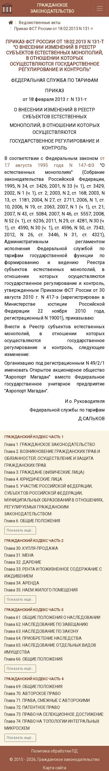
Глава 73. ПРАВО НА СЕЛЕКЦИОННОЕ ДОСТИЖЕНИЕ (53, 714)
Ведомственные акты (39, 22)
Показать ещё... (20, 530)
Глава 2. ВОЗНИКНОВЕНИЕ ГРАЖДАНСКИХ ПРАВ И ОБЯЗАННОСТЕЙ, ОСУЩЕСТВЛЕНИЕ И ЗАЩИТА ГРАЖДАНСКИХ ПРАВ (52, 458)
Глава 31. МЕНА (19, 555)
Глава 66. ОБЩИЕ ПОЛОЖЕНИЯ (33, 659)
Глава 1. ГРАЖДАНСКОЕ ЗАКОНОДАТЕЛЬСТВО (49, 444)
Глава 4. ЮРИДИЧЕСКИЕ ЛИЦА (33, 479)
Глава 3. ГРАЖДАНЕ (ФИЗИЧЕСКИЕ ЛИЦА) (44, 472)
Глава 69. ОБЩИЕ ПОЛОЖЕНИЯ (33, 686)
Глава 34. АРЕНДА (21, 583)
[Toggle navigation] (100, 8)
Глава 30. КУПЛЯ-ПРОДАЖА (31, 548)
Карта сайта (54, 768)
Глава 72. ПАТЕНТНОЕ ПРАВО (32, 707)
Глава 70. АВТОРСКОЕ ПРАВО (32, 693)
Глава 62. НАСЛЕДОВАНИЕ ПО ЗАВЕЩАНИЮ (46, 624)
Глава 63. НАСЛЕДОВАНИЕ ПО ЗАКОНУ (41, 631)
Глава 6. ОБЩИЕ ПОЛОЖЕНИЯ (32, 521)
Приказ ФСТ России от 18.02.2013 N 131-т (53, 28)
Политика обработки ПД (54, 751)
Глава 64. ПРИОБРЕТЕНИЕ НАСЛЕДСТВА (43, 638)
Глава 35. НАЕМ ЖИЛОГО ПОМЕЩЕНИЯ (41, 590)
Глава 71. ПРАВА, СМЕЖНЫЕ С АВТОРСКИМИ (47, 700)
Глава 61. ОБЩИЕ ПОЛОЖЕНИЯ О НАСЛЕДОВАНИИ (52, 617)
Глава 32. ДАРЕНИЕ (22, 562)
